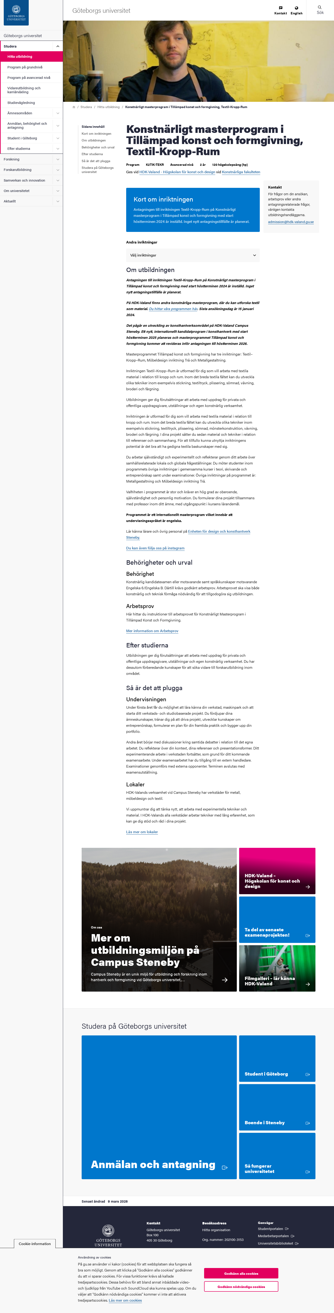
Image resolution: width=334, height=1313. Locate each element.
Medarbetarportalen (276, 1235)
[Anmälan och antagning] (159, 1107)
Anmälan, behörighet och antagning (27, 125)
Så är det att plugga (96, 160)
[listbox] (193, 255)
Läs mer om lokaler (142, 831)
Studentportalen (273, 1228)
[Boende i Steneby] (277, 1107)
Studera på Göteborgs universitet (98, 169)
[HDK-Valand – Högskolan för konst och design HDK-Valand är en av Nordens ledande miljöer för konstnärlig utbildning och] (277, 871)
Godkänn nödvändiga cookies (241, 1286)
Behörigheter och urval (98, 147)
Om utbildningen (94, 140)
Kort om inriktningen (96, 133)
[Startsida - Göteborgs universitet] (31, 15)
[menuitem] (281, 10)
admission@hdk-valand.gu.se (291, 221)
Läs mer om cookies (125, 1300)
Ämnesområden (19, 112)
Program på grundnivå (24, 66)
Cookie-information (35, 1243)
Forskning (11, 159)
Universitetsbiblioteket (278, 1243)
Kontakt (280, 10)
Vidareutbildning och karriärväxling (24, 89)
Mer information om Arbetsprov (152, 630)
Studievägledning (21, 102)
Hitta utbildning (19, 56)
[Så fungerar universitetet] (277, 1156)
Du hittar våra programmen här (173, 308)
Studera (10, 46)
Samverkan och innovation (24, 180)
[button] (320, 10)
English (296, 10)
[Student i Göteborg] (277, 1058)
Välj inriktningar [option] (143, 255)
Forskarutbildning (18, 169)
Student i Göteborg (22, 137)
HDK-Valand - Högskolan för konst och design (177, 171)
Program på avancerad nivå (28, 77)
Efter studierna (18, 148)
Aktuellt (10, 201)
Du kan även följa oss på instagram (155, 548)
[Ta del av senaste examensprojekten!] (277, 920)
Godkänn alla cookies (241, 1273)
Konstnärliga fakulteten (241, 171)
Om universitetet (16, 190)
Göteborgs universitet (23, 35)
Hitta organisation (216, 1229)
